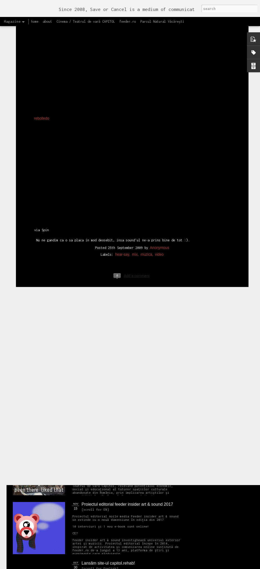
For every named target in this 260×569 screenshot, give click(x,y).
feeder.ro (127, 21)
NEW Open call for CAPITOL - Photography (62, 399)
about (47, 21)
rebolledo (41, 49)
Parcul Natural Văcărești (162, 21)
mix (135, 185)
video (159, 185)
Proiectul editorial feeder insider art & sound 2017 (127, 504)
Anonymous (159, 178)
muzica (146, 185)
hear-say (122, 185)
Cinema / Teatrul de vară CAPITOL (85, 21)
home (34, 21)
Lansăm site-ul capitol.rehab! (108, 563)
